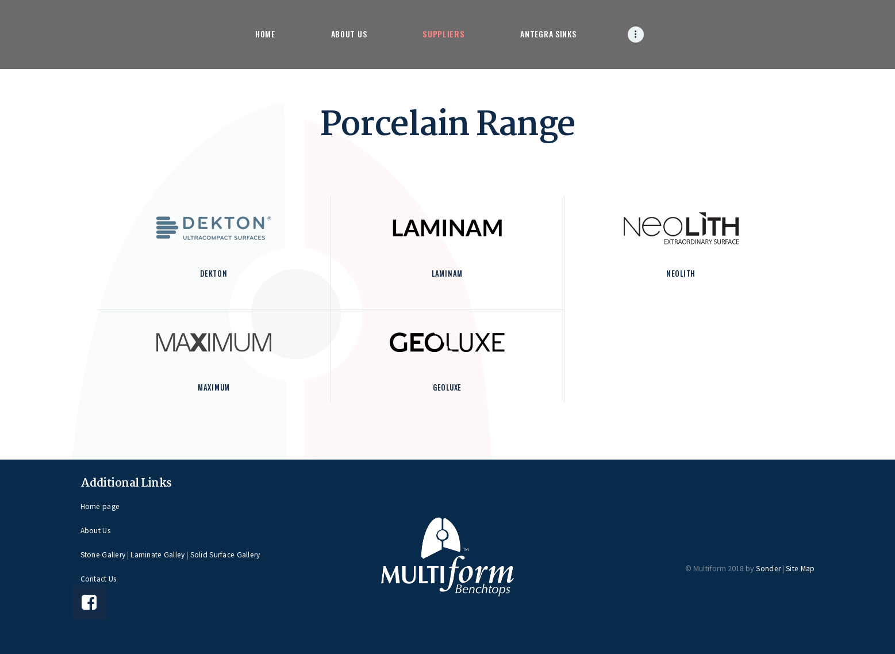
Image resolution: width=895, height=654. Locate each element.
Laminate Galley (159, 554)
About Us (96, 530)
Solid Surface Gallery (227, 554)
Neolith (681, 273)
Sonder (767, 568)
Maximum (214, 387)
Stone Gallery (103, 554)
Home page (100, 505)
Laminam (447, 273)
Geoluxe (447, 387)
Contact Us (99, 578)
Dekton (213, 273)
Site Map (800, 568)
